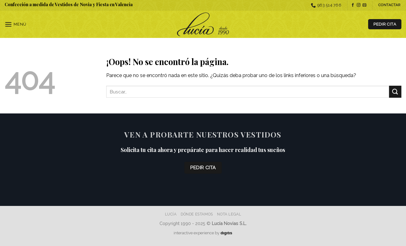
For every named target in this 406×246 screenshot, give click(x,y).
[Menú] (15, 24)
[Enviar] (395, 92)
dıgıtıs (226, 233)
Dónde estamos (197, 214)
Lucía (171, 214)
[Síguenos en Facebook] (353, 5)
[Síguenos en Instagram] (358, 5)
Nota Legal (229, 214)
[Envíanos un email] (364, 5)
